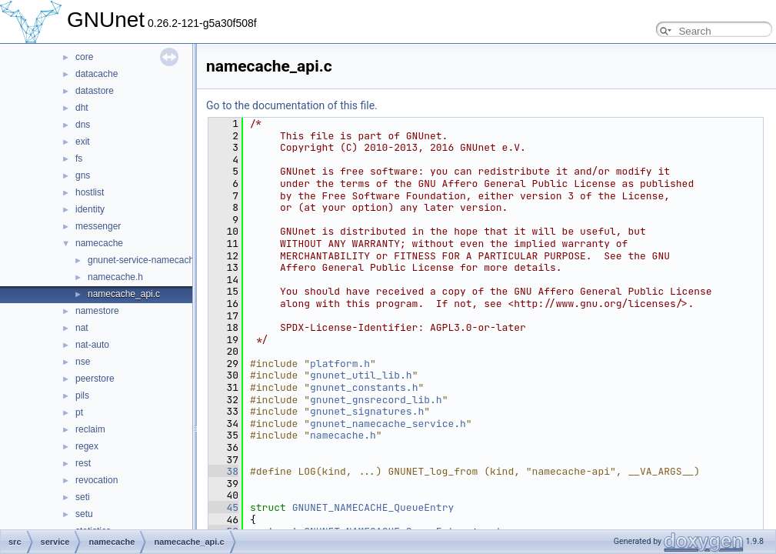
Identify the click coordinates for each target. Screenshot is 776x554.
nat (81, 327)
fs (78, 158)
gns (82, 175)
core (84, 57)
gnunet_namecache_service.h (388, 423)
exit (82, 141)
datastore (94, 90)
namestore (97, 310)
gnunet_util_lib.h (361, 375)
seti (82, 497)
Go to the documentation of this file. (292, 105)
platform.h (340, 363)
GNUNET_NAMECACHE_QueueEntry (373, 507)
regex (86, 446)
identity (90, 209)
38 (223, 471)
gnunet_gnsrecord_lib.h (376, 399)
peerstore (95, 378)
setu (84, 514)
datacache (96, 73)
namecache (99, 243)
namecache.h (115, 277)
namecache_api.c (124, 294)
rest (83, 463)
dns (82, 124)
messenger (98, 226)
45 (223, 507)
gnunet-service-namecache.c (147, 260)
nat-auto (92, 344)
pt (79, 412)
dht (81, 107)
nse (82, 361)
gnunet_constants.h (364, 387)
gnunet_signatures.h (367, 411)
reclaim (90, 429)
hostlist (89, 192)
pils (82, 395)
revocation (96, 480)
